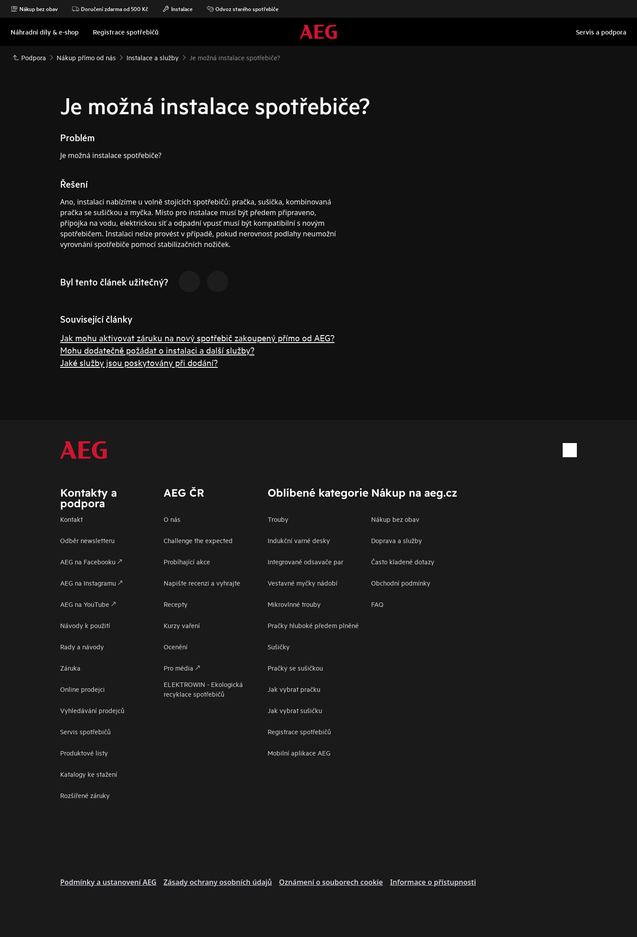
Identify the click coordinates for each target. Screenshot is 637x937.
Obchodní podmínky (400, 582)
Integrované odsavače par (305, 561)
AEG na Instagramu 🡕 (91, 582)
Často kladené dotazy (402, 561)
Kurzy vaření (182, 625)
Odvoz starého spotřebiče (242, 8)
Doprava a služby (396, 540)
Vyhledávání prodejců (92, 710)
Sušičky (279, 646)
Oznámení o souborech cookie (331, 882)
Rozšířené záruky (85, 795)
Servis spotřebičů (85, 731)
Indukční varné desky (299, 540)
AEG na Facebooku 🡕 (91, 561)
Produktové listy (84, 752)
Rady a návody (82, 646)
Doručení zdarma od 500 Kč (110, 8)
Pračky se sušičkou (295, 667)
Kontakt (71, 519)
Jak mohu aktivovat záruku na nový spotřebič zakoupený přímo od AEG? (197, 337)
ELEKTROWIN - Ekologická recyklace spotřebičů (203, 689)
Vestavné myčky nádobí (303, 582)
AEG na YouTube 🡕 (88, 604)
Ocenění (176, 646)
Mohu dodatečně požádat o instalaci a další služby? (157, 349)
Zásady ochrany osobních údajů (218, 882)
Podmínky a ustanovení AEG (108, 882)
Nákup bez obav (34, 8)
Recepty (176, 604)
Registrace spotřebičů (299, 731)
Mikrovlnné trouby (294, 604)
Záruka (70, 667)
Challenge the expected (198, 540)
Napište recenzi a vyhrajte (202, 582)
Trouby (278, 519)
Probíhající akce (187, 561)
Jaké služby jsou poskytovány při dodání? (139, 362)
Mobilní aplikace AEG (299, 752)
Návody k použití (85, 625)
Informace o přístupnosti (433, 882)
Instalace (177, 8)
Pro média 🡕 (182, 667)
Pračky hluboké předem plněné (313, 625)
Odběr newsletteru (87, 540)
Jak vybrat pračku (294, 689)
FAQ (377, 604)
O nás (172, 519)
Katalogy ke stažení (88, 774)
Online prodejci (82, 689)
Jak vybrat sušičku (295, 710)
